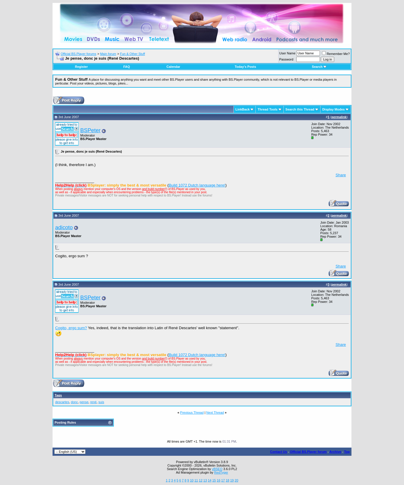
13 (205, 480)
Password (286, 59)
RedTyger (221, 472)
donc (74, 402)
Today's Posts (245, 66)
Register (81, 66)
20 (236, 480)
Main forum (108, 54)
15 (214, 480)
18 (227, 480)
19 (232, 480)
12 (200, 480)
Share (340, 175)
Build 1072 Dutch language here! (197, 185)
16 (218, 480)
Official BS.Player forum (308, 451)
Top (347, 451)
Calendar (173, 66)
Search (319, 66)
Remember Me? (336, 54)
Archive (335, 451)
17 (223, 480)
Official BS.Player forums (78, 54)
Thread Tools (267, 109)
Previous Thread (192, 412)
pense (84, 402)
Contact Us (278, 451)
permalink (338, 117)
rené (93, 402)
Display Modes (333, 109)
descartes (62, 402)
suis (101, 402)
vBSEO (217, 469)
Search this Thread (299, 109)
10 (192, 480)
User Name (287, 53)
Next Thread (215, 412)
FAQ (126, 66)
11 (196, 480)
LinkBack (243, 109)
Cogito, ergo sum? (71, 328)
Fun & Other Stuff (132, 54)
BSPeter (90, 130)
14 (209, 480)
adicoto (64, 227)
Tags (58, 395)
